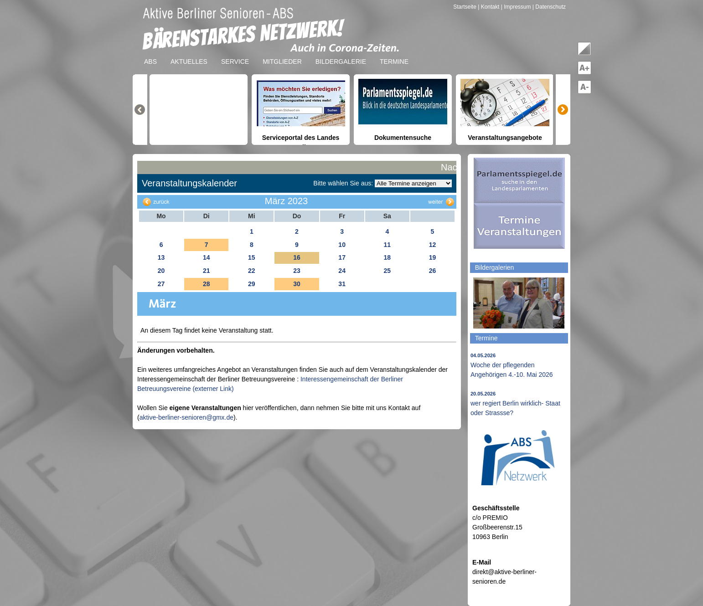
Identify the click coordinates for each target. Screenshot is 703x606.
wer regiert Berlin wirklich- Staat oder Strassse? (515, 403)
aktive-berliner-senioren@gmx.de (186, 417)
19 (432, 257)
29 (251, 284)
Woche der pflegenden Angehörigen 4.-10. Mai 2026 (511, 365)
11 (387, 244)
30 (296, 284)
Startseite (465, 7)
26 (432, 270)
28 (206, 284)
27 (161, 284)
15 (251, 257)
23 (296, 270)
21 (206, 270)
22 (251, 270)
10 (342, 244)
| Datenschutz (549, 7)
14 (206, 257)
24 (342, 270)
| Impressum (516, 7)
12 (432, 244)
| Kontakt (489, 7)
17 (342, 257)
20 (161, 270)
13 (161, 257)
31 (342, 284)
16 (296, 257)
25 (387, 270)
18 (387, 257)
